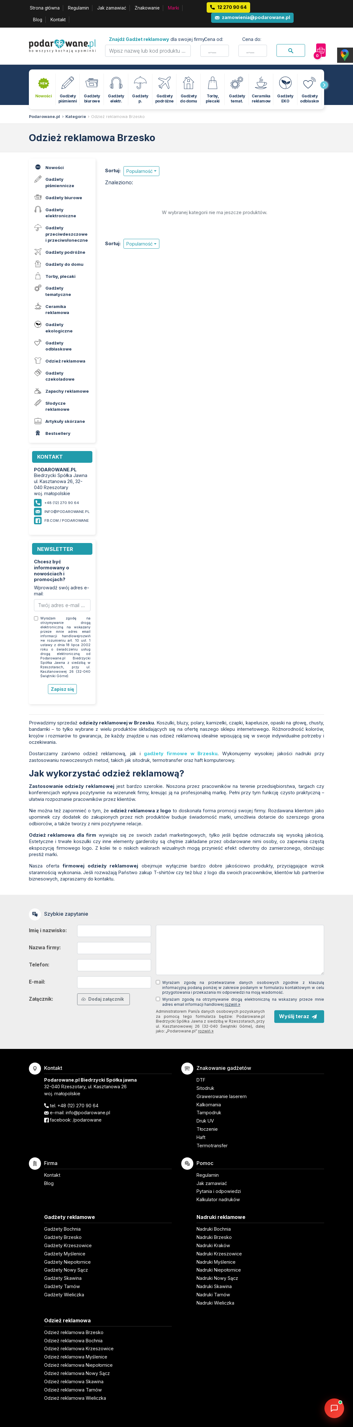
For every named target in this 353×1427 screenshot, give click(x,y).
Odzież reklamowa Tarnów (73, 1389)
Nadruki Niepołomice (218, 1270)
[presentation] (324, 85)
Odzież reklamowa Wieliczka (75, 1398)
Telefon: (39, 965)
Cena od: (213, 39)
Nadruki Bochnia (213, 1229)
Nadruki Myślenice (216, 1262)
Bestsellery (51, 433)
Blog (37, 19)
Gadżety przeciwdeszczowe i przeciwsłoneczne (60, 233)
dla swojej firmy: (157, 39)
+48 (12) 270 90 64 (77, 1105)
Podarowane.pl (44, 116)
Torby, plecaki (54, 275)
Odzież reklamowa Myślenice (75, 1356)
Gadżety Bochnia (62, 1229)
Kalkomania (208, 1104)
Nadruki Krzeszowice (219, 1253)
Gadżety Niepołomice (67, 1262)
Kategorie (75, 116)
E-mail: (37, 982)
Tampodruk (208, 1112)
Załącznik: (41, 999)
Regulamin (78, 7)
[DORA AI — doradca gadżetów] (334, 1408)
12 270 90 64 (232, 7)
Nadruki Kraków (213, 1245)
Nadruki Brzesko (214, 1237)
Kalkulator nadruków (218, 1199)
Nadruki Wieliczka (215, 1303)
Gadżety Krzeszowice (68, 1245)
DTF (200, 1080)
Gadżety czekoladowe (53, 375)
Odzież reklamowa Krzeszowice (79, 1348)
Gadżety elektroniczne (54, 211)
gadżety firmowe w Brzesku (180, 753)
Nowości (48, 167)
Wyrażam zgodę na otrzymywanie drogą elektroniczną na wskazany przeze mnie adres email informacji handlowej (243, 1002)
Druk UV (205, 1120)
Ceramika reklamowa (51, 308)
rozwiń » (232, 1004)
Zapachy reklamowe (61, 391)
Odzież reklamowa (59, 360)
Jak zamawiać (111, 7)
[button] (141, 171)
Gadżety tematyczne (52, 290)
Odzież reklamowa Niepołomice (78, 1365)
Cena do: (251, 39)
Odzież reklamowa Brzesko (118, 116)
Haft (200, 1137)
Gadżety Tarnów (62, 1286)
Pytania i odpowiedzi (218, 1191)
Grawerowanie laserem (221, 1096)
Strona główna (45, 7)
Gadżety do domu (58, 263)
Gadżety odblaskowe (52, 344)
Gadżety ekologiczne (52, 326)
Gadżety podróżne (59, 252)
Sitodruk (205, 1088)
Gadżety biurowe (57, 197)
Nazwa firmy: (45, 948)
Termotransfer (212, 1145)
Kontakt (58, 19)
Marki (173, 7)
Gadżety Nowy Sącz (66, 1270)
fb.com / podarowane (66, 520)
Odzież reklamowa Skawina (73, 1381)
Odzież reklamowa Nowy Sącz (77, 1373)
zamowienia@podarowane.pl (256, 17)
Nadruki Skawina (214, 1286)
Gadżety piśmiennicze (53, 181)
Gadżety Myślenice (64, 1253)
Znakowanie (147, 7)
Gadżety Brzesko (63, 1237)
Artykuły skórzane (59, 421)
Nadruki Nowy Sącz (217, 1278)
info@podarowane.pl (67, 511)
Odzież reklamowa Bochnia (73, 1340)
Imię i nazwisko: (48, 930)
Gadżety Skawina (63, 1278)
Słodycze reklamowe (51, 405)
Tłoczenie (207, 1129)
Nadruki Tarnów (213, 1294)
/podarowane (87, 1120)
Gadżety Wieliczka (64, 1294)
